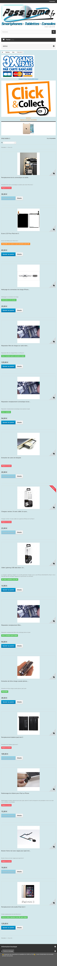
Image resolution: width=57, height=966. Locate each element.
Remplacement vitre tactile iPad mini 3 (13, 907)
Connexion (52, 1)
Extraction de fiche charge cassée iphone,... (15, 681)
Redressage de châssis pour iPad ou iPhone (15, 793)
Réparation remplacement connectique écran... (15, 401)
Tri (2, 142)
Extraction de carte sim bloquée (11, 458)
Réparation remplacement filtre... (11, 625)
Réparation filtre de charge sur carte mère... (14, 345)
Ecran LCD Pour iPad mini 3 (10, 233)
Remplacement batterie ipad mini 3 (12, 737)
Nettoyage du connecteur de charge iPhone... (15, 289)
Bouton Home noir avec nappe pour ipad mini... (16, 851)
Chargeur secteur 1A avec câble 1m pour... (14, 511)
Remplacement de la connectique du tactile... (15, 177)
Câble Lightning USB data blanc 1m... (13, 567)
